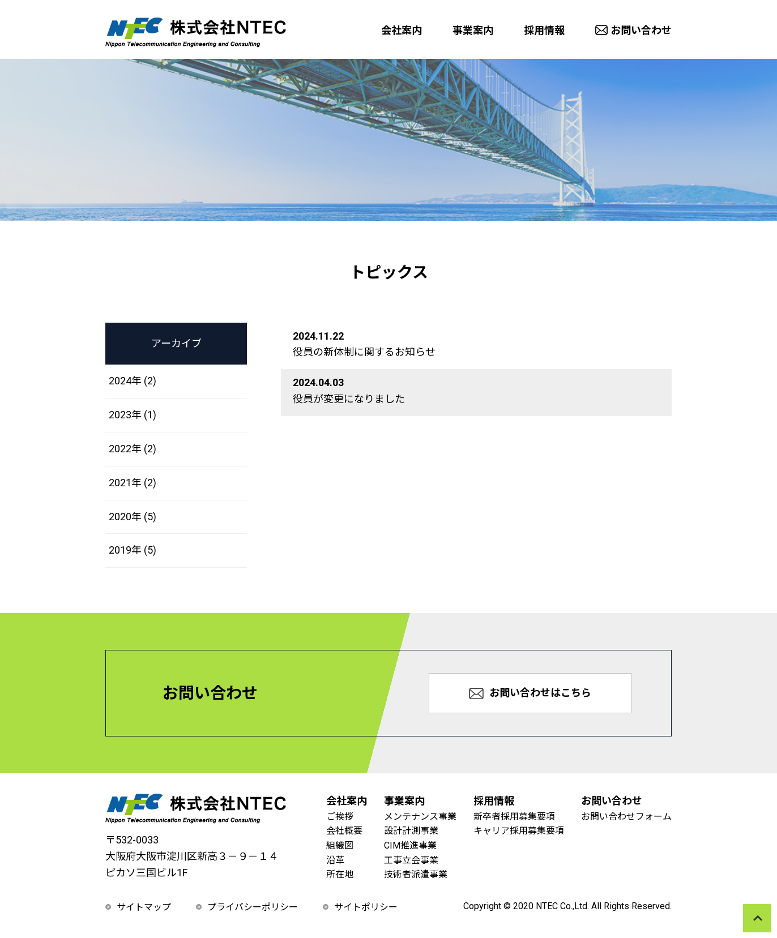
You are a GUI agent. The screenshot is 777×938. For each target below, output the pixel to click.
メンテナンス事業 (420, 816)
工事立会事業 (411, 860)
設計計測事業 (411, 830)
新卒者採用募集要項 (514, 816)
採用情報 (544, 30)
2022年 (132, 449)
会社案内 (401, 30)
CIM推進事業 (410, 845)
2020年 (132, 516)
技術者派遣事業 (415, 874)
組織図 (339, 845)
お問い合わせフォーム (626, 816)
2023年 (132, 415)
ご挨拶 (339, 816)
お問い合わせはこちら (530, 693)
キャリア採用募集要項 (518, 830)
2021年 (132, 483)
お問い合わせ (633, 30)
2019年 (132, 550)
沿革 (335, 860)
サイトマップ (144, 907)
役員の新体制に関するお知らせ (364, 352)
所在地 (339, 874)
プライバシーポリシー (252, 907)
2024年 (132, 381)
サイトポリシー (366, 907)
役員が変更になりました (349, 399)
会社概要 (344, 830)
